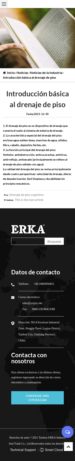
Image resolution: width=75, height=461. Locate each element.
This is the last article (29, 199)
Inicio (11, 72)
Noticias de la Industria (46, 72)
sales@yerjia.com (32, 303)
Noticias (22, 72)
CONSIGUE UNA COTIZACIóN (37, 398)
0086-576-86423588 (43, 309)
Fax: (25, 309)
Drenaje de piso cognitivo (26, 194)
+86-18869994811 (44, 283)
